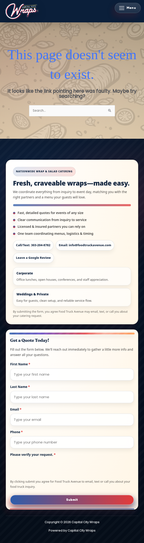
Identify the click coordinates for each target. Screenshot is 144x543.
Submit (72, 499)
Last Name (20, 386)
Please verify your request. (33, 454)
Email (15, 409)
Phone (16, 432)
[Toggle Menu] (128, 8)
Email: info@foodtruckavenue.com (85, 245)
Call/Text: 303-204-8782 (33, 245)
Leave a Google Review (33, 258)
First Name (20, 364)
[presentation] (45, 468)
